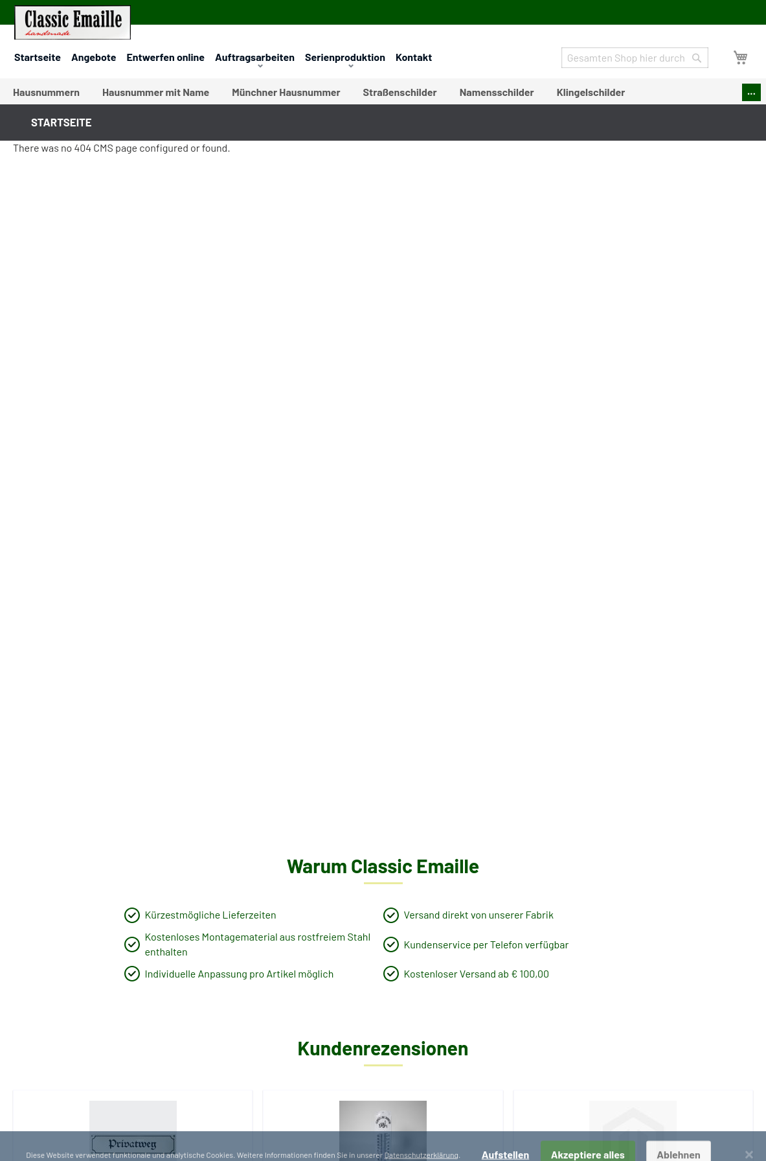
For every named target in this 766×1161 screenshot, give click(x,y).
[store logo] (72, 22)
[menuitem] (46, 92)
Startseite (37, 57)
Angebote (94, 57)
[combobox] (634, 57)
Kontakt (414, 57)
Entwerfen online (165, 57)
